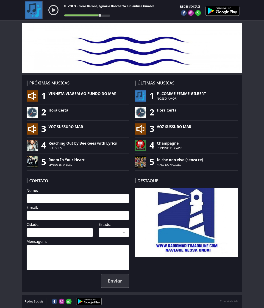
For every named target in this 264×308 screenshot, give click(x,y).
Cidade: (33, 224)
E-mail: (32, 207)
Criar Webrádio (229, 301)
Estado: (105, 224)
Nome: (32, 190)
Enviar (115, 281)
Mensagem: (37, 241)
